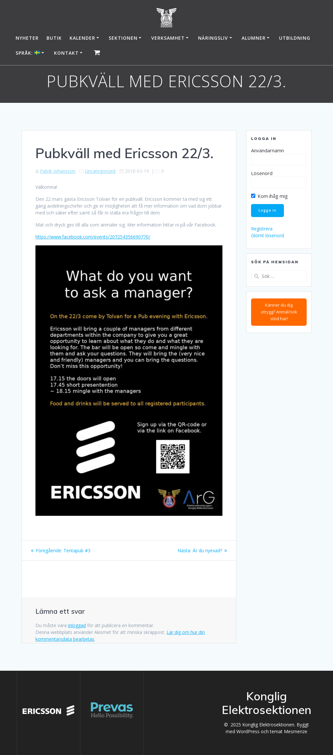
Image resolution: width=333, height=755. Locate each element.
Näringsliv (213, 38)
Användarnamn (267, 150)
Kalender (82, 38)
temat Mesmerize (288, 731)
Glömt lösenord (267, 235)
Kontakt (66, 53)
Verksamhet (168, 38)
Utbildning (294, 38)
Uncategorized (100, 171)
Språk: (28, 53)
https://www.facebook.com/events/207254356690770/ (92, 237)
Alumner (254, 38)
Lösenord (262, 173)
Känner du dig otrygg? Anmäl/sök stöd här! (279, 312)
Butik (54, 38)
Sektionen (123, 38)
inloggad (77, 625)
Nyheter (27, 38)
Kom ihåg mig (269, 196)
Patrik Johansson (57, 171)
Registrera (262, 229)
